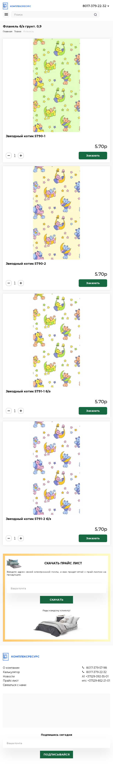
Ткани (17, 31)
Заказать (93, 155)
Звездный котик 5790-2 (26, 263)
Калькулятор (11, 672)
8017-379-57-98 (96, 667)
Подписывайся (57, 754)
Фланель (28, 31)
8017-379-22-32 (94, 6)
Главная (7, 31)
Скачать (56, 599)
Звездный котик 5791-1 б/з (28, 391)
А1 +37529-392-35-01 (95, 676)
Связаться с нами (14, 685)
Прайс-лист (11, 680)
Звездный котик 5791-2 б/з (28, 519)
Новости (9, 676)
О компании (11, 667)
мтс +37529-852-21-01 (96, 680)
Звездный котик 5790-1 (25, 136)
